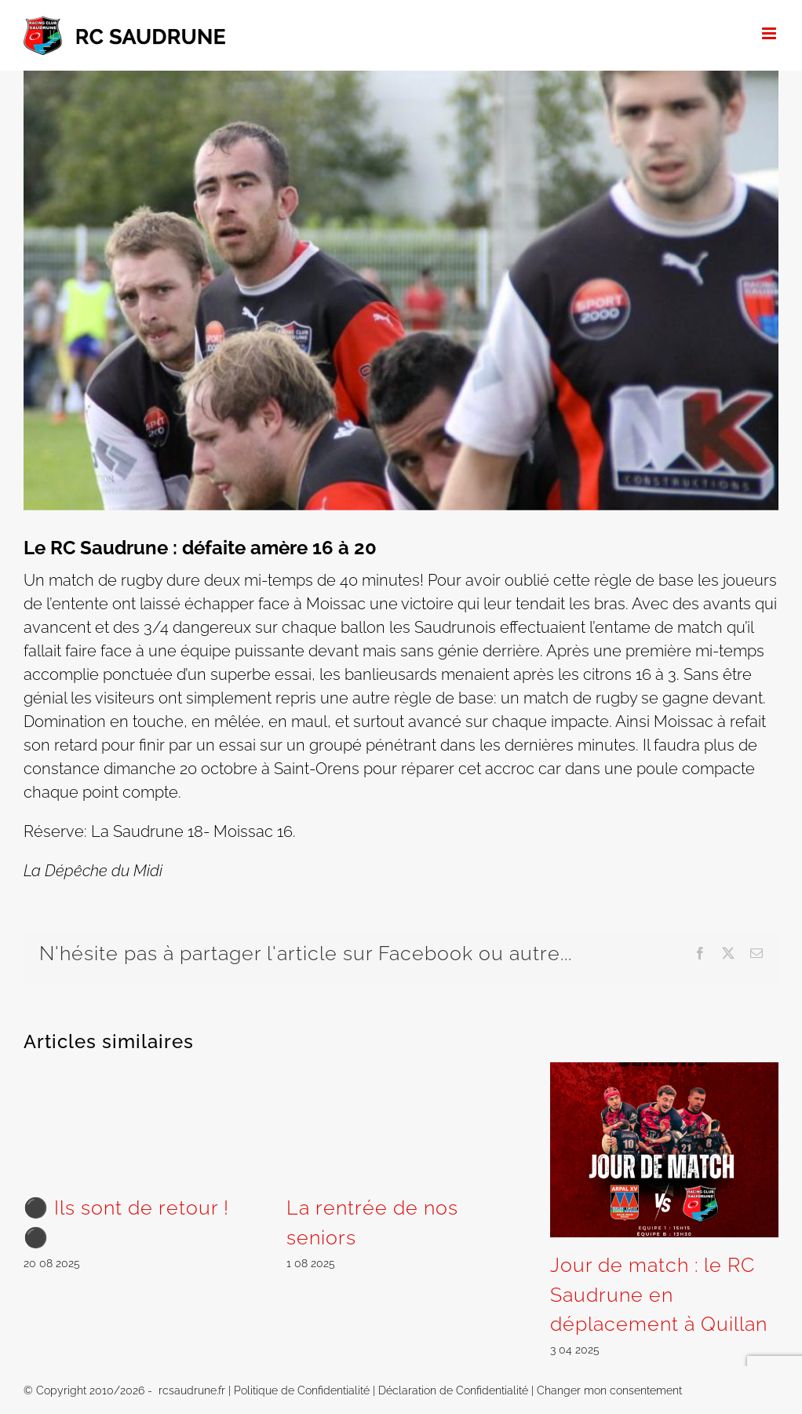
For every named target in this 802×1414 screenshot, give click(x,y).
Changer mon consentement (609, 1390)
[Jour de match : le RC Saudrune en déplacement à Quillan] (664, 1071)
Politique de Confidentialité (302, 1390)
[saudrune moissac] (401, 290)
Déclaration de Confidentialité (453, 1390)
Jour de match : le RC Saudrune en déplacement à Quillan (658, 1294)
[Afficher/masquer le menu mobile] (770, 33)
